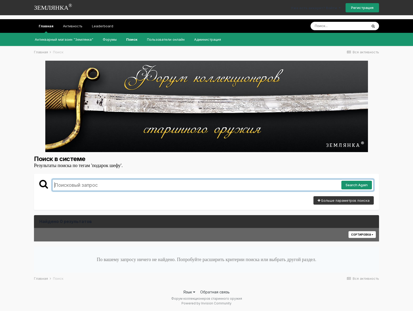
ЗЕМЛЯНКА (53, 7)
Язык (189, 292)
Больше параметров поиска (344, 200)
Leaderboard (102, 26)
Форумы (110, 39)
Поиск (131, 39)
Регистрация (362, 8)
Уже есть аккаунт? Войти (316, 8)
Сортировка (362, 234)
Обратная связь (215, 292)
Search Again (357, 185)
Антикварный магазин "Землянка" (64, 39)
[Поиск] (339, 26)
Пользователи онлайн (166, 39)
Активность (72, 26)
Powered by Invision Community (206, 303)
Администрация (207, 39)
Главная (46, 28)
